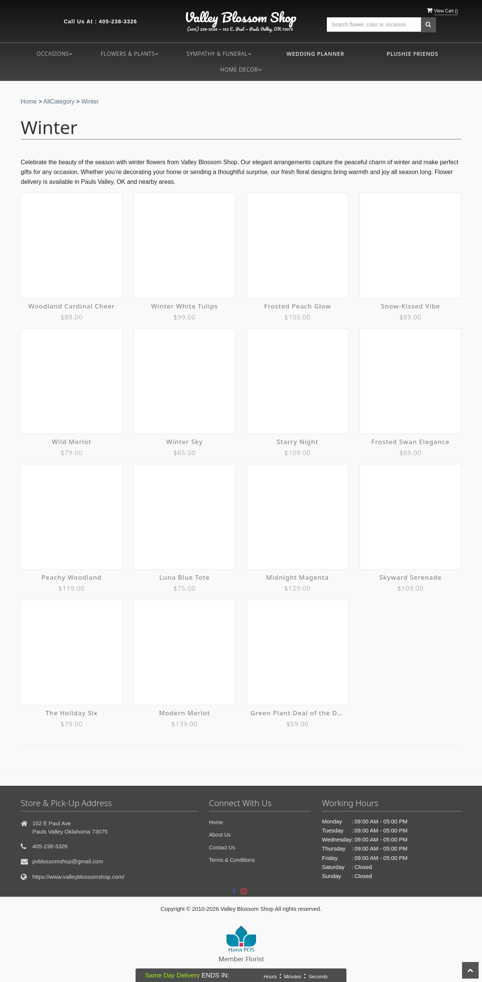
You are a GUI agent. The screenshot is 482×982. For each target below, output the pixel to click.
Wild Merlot (71, 441)
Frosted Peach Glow (297, 306)
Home (29, 101)
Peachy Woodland (71, 577)
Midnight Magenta (297, 577)
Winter (90, 101)
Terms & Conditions (232, 860)
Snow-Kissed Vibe (410, 306)
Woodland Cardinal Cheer (71, 306)
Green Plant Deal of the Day (297, 713)
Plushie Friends (412, 53)
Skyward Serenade (410, 577)
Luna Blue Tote (184, 577)
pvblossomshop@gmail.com (67, 861)
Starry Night (298, 441)
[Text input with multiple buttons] (374, 24)
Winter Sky (184, 441)
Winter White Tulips (184, 306)
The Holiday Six (72, 713)
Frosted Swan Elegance (410, 441)
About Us (220, 835)
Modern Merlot (184, 713)
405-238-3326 (118, 21)
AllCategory (59, 101)
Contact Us (222, 848)
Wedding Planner (315, 53)
